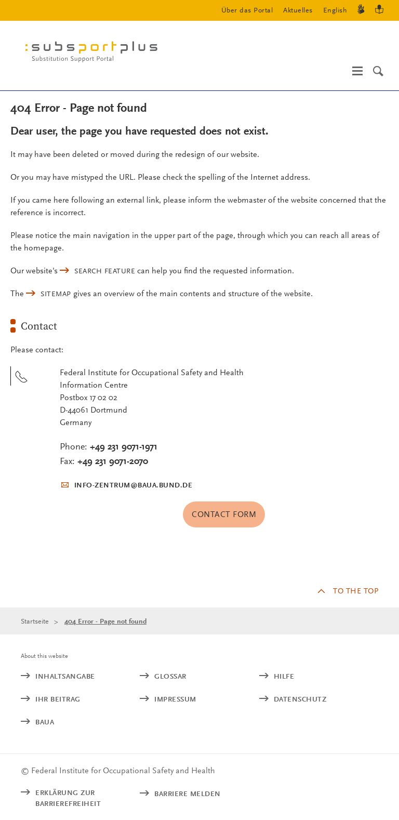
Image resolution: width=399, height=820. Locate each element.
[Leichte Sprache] (379, 10)
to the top (355, 591)
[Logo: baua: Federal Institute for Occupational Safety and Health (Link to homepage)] (96, 54)
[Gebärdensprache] (361, 10)
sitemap (56, 293)
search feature (104, 271)
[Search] (378, 71)
